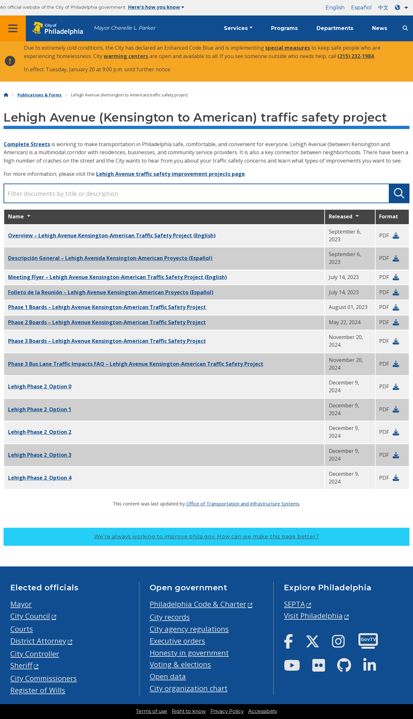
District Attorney (38, 641)
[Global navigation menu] (13, 28)
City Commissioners (43, 678)
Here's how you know (156, 7)
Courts (21, 629)
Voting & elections (180, 664)
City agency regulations (189, 629)
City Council (30, 616)
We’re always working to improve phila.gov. (206, 537)
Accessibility (262, 711)
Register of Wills (37, 690)
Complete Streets (27, 144)
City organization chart (188, 688)
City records (170, 617)
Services (236, 28)
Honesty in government (189, 653)
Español (361, 8)
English (335, 8)
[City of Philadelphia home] (59, 28)
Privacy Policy (227, 711)
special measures (287, 47)
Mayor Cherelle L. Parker (124, 28)
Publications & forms (39, 95)
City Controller (34, 654)
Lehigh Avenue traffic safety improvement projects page (170, 173)
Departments (335, 28)
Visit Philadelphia (313, 616)
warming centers (126, 56)
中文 (383, 8)
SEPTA (294, 604)
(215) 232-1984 (355, 56)
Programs (284, 28)
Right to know (189, 711)
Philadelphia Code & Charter (198, 604)
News (379, 28)
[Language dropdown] (402, 7)
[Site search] (405, 28)
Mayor (21, 604)
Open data (168, 676)
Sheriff (21, 665)
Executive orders (177, 641)
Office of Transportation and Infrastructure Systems (242, 503)
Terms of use (151, 711)
